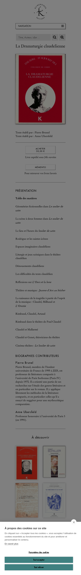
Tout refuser (39, 567)
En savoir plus (11, 543)
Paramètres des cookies (39, 552)
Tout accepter (38, 560)
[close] (73, 522)
